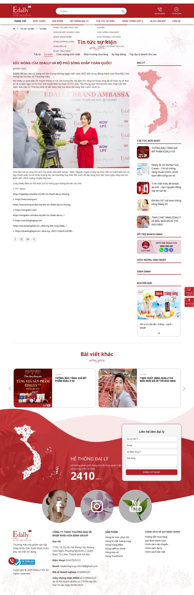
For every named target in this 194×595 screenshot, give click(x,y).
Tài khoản (176, 11)
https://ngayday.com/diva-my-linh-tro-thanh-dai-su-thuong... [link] (41, 194)
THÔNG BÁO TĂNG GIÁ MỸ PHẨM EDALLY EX (70, 379)
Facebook (189, 302)
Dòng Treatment (114, 556)
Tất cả (37, 54)
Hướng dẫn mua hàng (156, 536)
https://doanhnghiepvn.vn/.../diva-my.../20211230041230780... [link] (44, 231)
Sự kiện (43, 28)
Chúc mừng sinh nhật (68, 54)
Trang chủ (20, 21)
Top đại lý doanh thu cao (143, 54)
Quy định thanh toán (155, 540)
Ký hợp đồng (119, 54)
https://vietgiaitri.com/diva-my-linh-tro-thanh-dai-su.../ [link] (38, 215)
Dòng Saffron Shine (115, 548)
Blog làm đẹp (158, 21)
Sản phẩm (57, 21)
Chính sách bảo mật (155, 551)
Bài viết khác (97, 354)
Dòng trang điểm (114, 544)
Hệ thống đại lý (79, 21)
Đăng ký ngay (151, 472)
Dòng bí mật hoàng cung (118, 540)
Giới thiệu (39, 21)
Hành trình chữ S (132, 21)
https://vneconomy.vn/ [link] (26, 199)
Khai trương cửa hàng (96, 54)
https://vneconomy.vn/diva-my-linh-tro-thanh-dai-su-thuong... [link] (42, 204)
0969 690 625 (166, 246)
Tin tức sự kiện (105, 21)
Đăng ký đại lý (189, 292)
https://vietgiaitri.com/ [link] (26, 209)
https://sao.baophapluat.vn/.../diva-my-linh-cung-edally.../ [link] (40, 225)
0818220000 (160, 11)
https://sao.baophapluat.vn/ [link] (28, 220)
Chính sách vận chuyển (156, 544)
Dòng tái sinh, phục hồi (117, 537)
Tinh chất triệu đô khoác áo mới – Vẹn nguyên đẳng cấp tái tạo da (166, 187)
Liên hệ (176, 21)
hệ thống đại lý (89, 459)
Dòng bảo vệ (111, 552)
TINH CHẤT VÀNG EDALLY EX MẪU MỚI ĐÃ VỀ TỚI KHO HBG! (166, 221)
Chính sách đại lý (153, 548)
